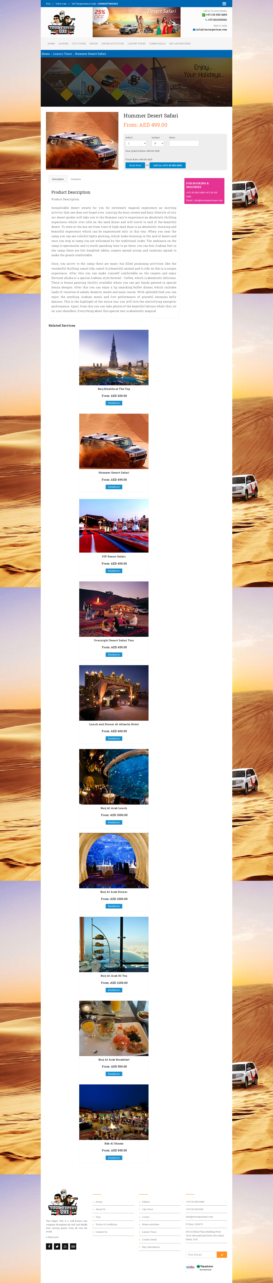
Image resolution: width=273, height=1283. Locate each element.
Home (51, 43)
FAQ (48, 3)
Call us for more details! (215, 10)
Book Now (135, 165)
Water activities (113, 43)
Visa (98, 1216)
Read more (52, 1237)
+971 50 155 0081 (194, 1209)
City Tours (79, 43)
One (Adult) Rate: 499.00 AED (142, 150)
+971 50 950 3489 (195, 1201)
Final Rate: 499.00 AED (138, 159)
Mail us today (220, 25)
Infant (156, 137)
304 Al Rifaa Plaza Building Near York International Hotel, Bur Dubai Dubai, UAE (205, 1235)
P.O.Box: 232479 (194, 1224)
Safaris (63, 43)
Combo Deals (157, 43)
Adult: (129, 137)
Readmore (114, 402)
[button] (99, 22)
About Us (101, 1209)
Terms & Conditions (106, 1224)
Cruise (93, 43)
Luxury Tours (137, 43)
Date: (172, 137)
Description (58, 179)
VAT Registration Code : (95, 3)
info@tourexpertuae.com (199, 1216)
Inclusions (76, 179)
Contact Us (101, 1231)
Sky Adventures (180, 43)
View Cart (61, 3)
